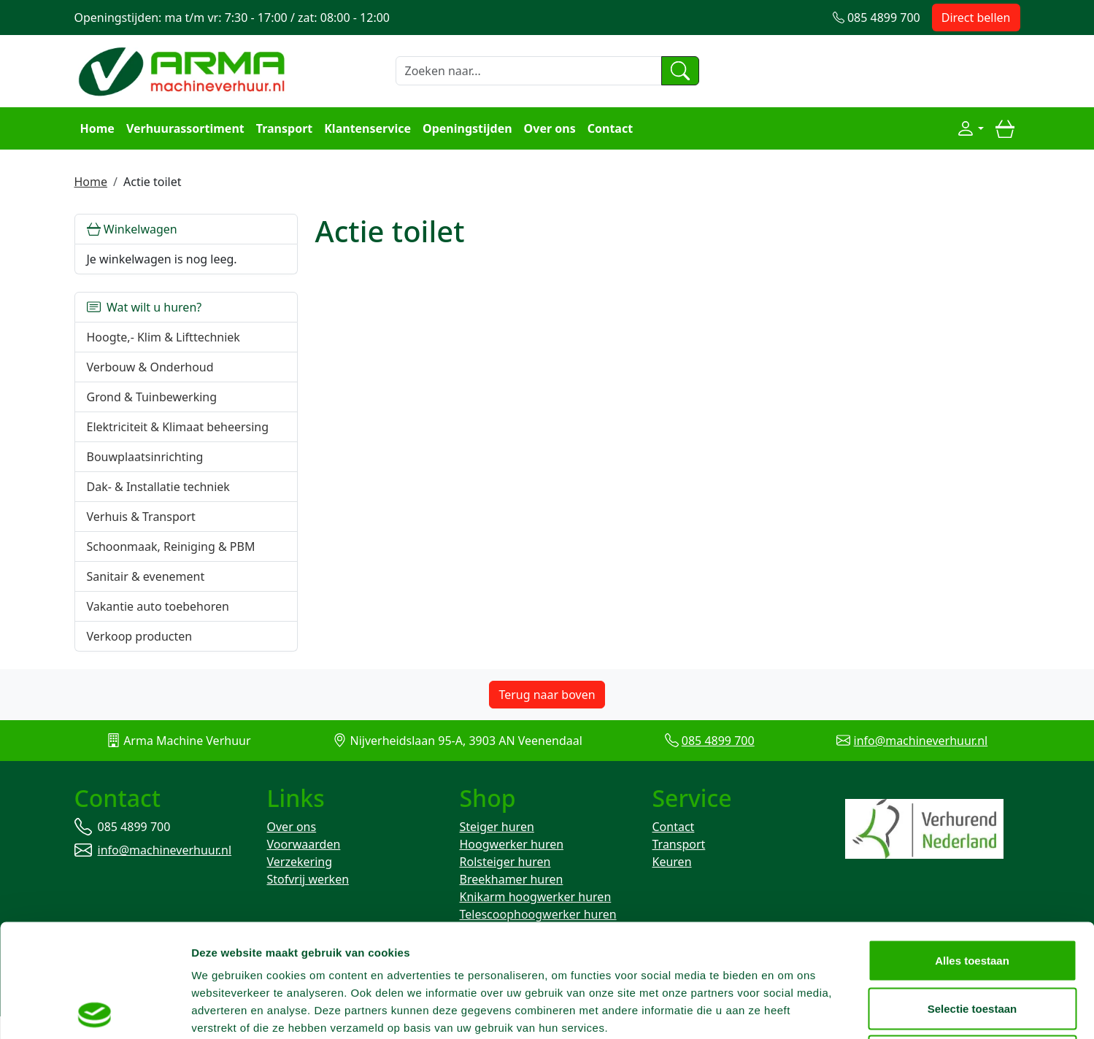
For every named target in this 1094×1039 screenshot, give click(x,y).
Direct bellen (976, 17)
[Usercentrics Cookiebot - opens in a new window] (94, 1010)
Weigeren (971, 943)
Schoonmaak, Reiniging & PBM (171, 546)
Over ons (550, 128)
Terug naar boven (546, 695)
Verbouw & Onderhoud (150, 367)
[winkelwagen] (1005, 128)
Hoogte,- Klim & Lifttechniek (163, 337)
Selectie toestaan (972, 895)
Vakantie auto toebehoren (158, 606)
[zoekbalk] (529, 70)
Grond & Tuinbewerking (152, 397)
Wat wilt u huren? (144, 307)
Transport (284, 128)
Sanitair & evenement (146, 576)
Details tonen (788, 1010)
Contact (610, 128)
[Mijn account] (970, 128)
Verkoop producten (140, 636)
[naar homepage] (183, 69)
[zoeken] (680, 70)
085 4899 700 (718, 741)
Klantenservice (367, 128)
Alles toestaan (972, 847)
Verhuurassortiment (185, 128)
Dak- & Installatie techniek (158, 487)
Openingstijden (467, 128)
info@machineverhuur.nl (921, 741)
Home (97, 128)
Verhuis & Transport (141, 517)
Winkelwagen (132, 229)
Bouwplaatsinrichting (145, 457)
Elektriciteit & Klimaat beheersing (178, 427)
